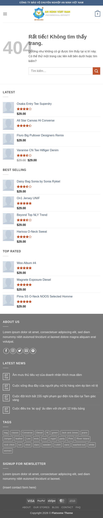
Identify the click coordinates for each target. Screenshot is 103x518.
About (26, 507)
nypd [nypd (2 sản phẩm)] (53, 438)
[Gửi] (96, 71)
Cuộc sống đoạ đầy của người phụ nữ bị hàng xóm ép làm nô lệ (55, 385)
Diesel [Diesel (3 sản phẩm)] (39, 432)
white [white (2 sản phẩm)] (91, 444)
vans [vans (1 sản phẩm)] (66, 444)
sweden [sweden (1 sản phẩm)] (47, 444)
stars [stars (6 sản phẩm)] (36, 444)
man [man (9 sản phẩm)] (44, 438)
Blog (55, 507)
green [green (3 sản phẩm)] (55, 432)
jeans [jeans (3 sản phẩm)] (85, 432)
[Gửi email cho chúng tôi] (26, 351)
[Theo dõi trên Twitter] (20, 351)
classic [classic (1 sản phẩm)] (15, 432)
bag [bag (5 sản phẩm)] (6, 432)
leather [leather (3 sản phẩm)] (19, 438)
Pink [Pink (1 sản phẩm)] (70, 438)
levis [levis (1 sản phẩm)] (36, 438)
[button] (5, 13)
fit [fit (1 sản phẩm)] (47, 432)
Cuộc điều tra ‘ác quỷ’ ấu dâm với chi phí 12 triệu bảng (48, 408)
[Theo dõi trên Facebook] (6, 351)
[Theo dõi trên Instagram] (13, 351)
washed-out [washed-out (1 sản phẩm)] (79, 444)
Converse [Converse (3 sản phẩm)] (27, 432)
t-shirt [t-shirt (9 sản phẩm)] (58, 444)
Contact (67, 507)
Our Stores (41, 507)
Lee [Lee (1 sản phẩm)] (28, 438)
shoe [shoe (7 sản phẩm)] (27, 444)
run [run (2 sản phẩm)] (20, 444)
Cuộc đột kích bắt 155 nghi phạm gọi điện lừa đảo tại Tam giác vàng (54, 398)
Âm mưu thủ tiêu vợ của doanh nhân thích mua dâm (47, 374)
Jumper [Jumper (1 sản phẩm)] (8, 438)
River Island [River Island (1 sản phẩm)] (83, 438)
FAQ (78, 507)
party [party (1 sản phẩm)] (62, 438)
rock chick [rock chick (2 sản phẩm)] (9, 444)
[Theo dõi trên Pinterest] (33, 351)
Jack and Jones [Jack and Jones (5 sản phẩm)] (70, 432)
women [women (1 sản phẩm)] (8, 450)
